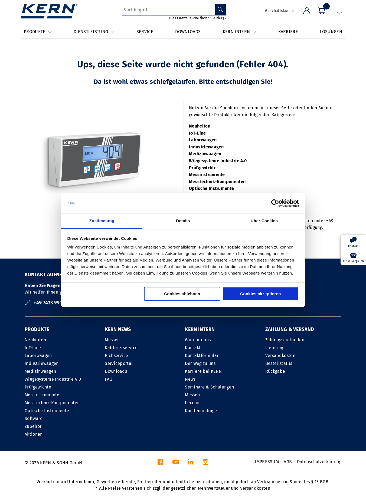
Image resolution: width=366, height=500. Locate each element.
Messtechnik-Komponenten (217, 181)
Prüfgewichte (203, 167)
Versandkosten (280, 355)
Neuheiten (199, 126)
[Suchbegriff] (168, 9)
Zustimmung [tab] (102, 221)
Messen (112, 339)
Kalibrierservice (121, 347)
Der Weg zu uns (200, 363)
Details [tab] (183, 221)
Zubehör (33, 426)
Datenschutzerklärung (319, 461)
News (190, 379)
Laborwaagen (203, 139)
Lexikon (193, 402)
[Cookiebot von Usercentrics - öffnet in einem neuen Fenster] (275, 203)
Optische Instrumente (211, 188)
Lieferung (275, 347)
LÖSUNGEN (331, 31)
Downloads (116, 371)
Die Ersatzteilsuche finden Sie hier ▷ (197, 18)
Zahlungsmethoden (284, 339)
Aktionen (34, 434)
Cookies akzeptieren (260, 294)
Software (34, 418)
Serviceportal (119, 363)
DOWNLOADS (188, 31)
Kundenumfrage (201, 410)
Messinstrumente (207, 174)
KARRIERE (288, 31)
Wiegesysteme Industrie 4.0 (218, 160)
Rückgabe (275, 371)
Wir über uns (198, 339)
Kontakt (193, 347)
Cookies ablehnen (182, 294)
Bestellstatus (278, 363)
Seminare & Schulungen (209, 387)
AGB (288, 461)
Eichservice (116, 355)
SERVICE (144, 31)
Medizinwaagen (205, 153)
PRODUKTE (37, 329)
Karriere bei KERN (203, 371)
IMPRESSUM (267, 461)
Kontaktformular (201, 355)
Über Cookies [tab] (264, 221)
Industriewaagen (206, 146)
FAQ (108, 379)
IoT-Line (197, 133)
